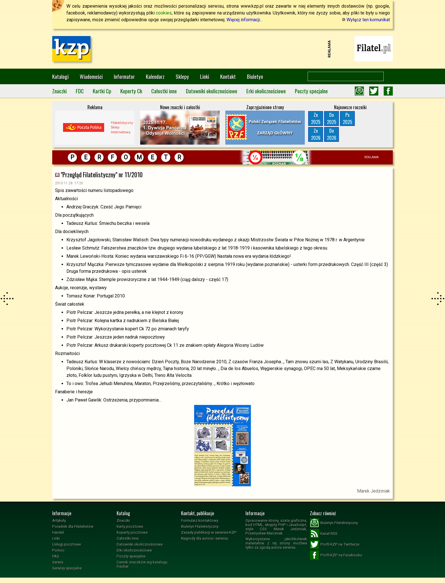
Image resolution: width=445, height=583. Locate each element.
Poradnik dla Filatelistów (72, 526)
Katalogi (60, 76)
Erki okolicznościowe (266, 91)
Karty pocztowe (130, 526)
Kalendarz (155, 76)
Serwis (57, 562)
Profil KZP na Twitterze (334, 544)
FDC (80, 91)
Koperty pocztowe (132, 532)
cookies (164, 13)
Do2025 (331, 118)
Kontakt (228, 76)
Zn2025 (315, 118)
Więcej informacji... (244, 19)
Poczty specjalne (311, 91)
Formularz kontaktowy (199, 520)
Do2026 (331, 134)
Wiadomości (91, 76)
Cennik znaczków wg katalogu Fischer (142, 564)
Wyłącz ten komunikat (366, 19)
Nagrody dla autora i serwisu (204, 538)
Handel (58, 532)
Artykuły (59, 520)
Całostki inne (164, 91)
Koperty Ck (131, 91)
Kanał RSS (323, 533)
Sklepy (182, 76)
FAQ (55, 556)
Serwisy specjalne (67, 568)
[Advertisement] (222, 49)
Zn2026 (315, 134)
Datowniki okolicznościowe (211, 91)
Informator (124, 76)
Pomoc (58, 550)
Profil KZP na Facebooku (336, 555)
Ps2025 (347, 118)
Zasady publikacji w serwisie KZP (209, 532)
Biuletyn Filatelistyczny (200, 526)
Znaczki (59, 91)
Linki (204, 76)
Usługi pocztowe (66, 544)
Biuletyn (255, 76)
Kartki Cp (102, 91)
